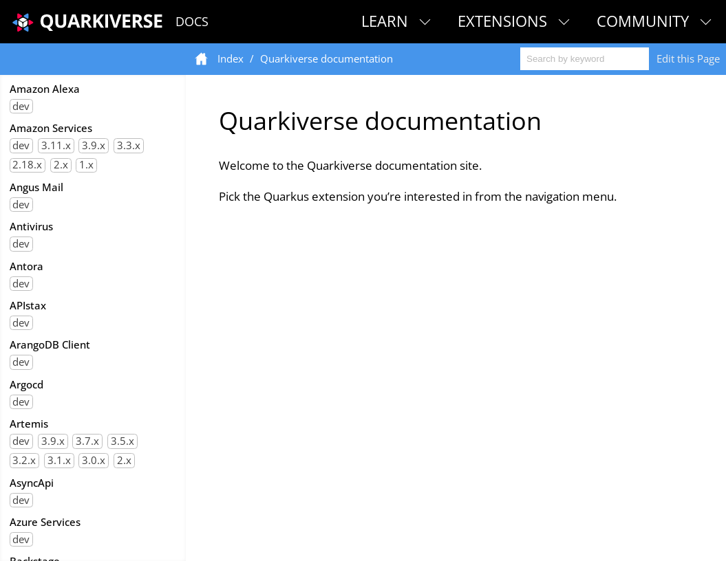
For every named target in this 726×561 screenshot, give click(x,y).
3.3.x (128, 145)
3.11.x (56, 145)
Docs (192, 21)
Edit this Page (688, 58)
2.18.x (27, 165)
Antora (26, 266)
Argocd (26, 384)
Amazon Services (51, 127)
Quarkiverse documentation (326, 58)
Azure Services (45, 521)
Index (230, 58)
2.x (61, 165)
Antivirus (31, 226)
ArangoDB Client (50, 344)
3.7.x (87, 441)
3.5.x (122, 441)
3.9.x (93, 145)
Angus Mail (36, 187)
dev (21, 106)
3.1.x (59, 460)
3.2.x (24, 460)
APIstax (28, 305)
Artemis (29, 423)
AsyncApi (32, 482)
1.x (86, 165)
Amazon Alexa (45, 88)
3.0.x (93, 460)
